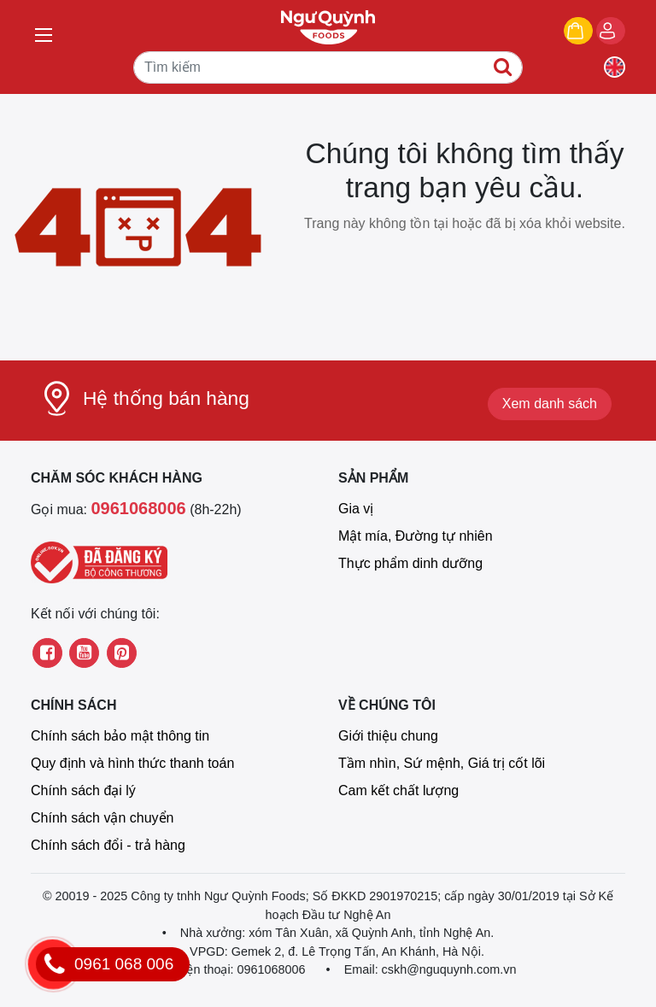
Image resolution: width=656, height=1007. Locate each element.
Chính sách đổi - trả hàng (108, 845)
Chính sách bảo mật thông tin (120, 736)
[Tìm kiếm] (328, 67)
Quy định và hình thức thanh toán (132, 763)
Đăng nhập (624, 32)
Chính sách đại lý (83, 790)
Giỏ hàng (592, 32)
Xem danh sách (549, 403)
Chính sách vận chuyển (102, 818)
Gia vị (355, 508)
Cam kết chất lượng (398, 790)
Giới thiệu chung (388, 736)
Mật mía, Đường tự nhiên (415, 536)
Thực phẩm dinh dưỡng (410, 563)
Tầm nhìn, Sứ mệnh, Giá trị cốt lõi (441, 763)
